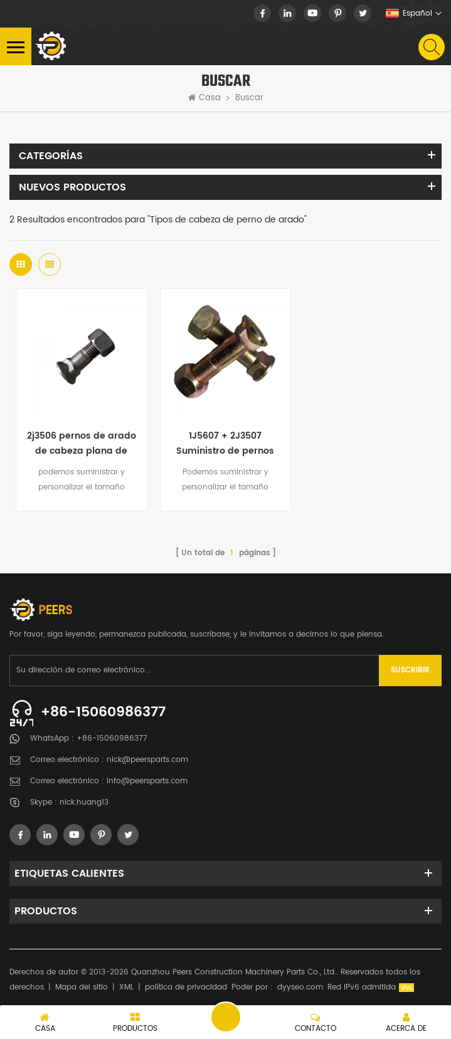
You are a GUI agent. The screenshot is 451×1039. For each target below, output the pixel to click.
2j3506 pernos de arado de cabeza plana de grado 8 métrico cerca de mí (81, 444)
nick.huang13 (84, 802)
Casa (204, 98)
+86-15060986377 (103, 712)
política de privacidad (186, 987)
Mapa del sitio (81, 987)
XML (126, 987)
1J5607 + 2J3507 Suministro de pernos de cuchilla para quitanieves (225, 444)
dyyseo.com (300, 987)
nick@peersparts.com (147, 760)
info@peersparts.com (147, 781)
